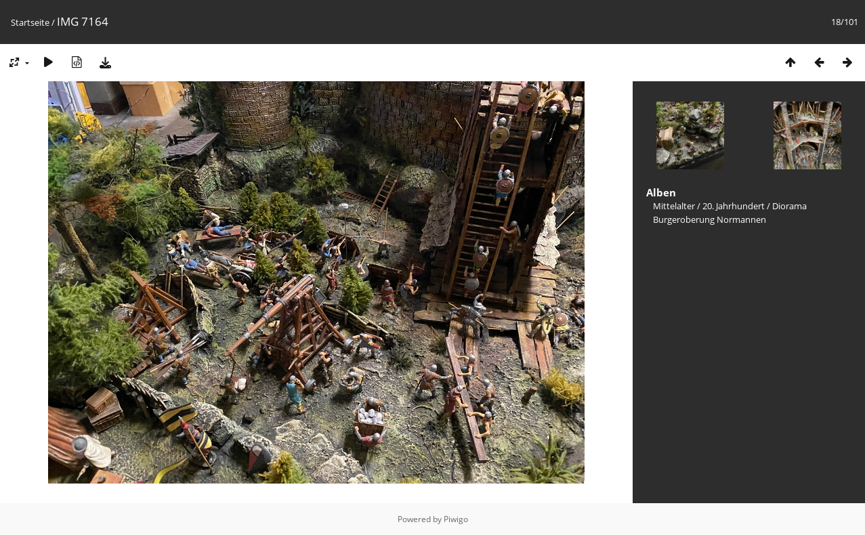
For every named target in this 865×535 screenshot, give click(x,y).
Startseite (30, 22)
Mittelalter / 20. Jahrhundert (709, 206)
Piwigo (456, 519)
